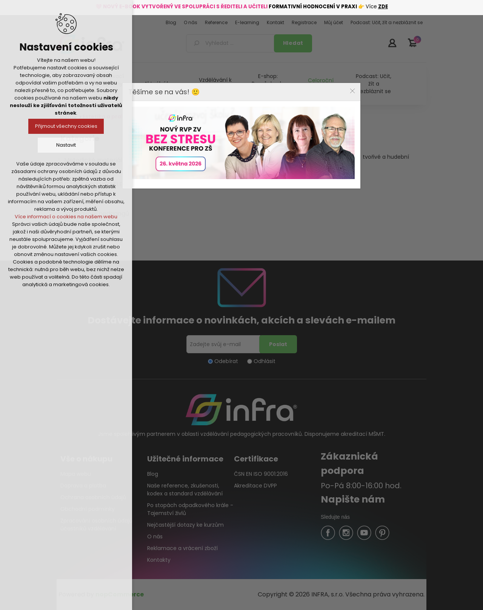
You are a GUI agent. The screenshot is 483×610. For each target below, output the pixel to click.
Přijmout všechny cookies (66, 126)
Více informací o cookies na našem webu (66, 216)
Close (352, 91)
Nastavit (66, 145)
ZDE (383, 6)
